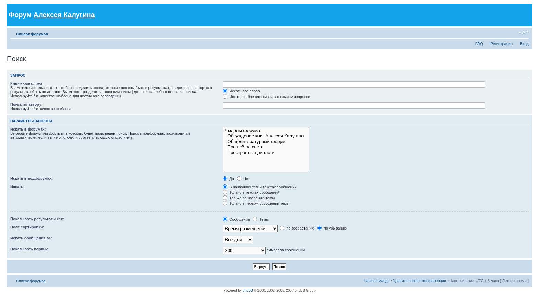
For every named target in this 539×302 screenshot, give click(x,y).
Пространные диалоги (265, 152)
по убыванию (332, 228)
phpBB (248, 290)
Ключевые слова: (27, 83)
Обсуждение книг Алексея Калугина (265, 136)
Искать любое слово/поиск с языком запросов (266, 96)
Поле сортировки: (27, 227)
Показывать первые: (30, 249)
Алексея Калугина (64, 15)
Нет (243, 179)
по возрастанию (297, 228)
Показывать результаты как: (37, 219)
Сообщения (236, 219)
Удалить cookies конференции (420, 281)
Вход (524, 44)
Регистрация (502, 44)
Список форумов (32, 34)
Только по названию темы (249, 198)
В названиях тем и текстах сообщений (260, 187)
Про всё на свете (265, 147)
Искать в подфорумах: (31, 178)
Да (228, 179)
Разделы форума (265, 130)
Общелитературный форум (265, 141)
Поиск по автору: (26, 104)
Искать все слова (241, 91)
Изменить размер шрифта (524, 33)
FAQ (479, 44)
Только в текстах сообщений (251, 192)
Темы (261, 219)
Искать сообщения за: (31, 238)
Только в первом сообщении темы (256, 203)
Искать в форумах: (28, 129)
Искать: (17, 186)
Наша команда (376, 281)
